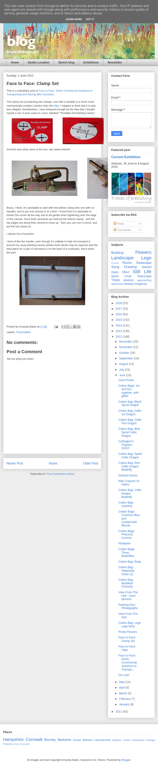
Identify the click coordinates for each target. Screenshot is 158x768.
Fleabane (124, 543)
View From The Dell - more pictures (128, 596)
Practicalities (23, 332)
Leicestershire (102, 740)
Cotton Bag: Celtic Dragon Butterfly (130, 493)
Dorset (77, 740)
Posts (119, 223)
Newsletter (115, 62)
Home (15, 62)
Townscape (144, 276)
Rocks (127, 263)
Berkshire (64, 740)
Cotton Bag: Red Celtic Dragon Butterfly (129, 466)
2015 (119, 319)
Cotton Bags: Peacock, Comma (126, 534)
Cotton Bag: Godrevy (126, 504)
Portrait (115, 263)
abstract (129, 280)
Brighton (116, 740)
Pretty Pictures (127, 631)
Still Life (142, 271)
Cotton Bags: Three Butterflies (126, 552)
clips (56, 105)
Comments (122, 230)
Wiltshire (87, 740)
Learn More (73, 19)
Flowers (143, 252)
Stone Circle (121, 276)
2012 (119, 336)
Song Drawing (124, 267)
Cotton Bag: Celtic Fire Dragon (130, 421)
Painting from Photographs (128, 606)
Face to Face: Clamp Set (127, 639)
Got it (90, 19)
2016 (119, 314)
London (127, 740)
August (124, 364)
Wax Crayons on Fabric (129, 482)
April (122, 687)
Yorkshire (8, 744)
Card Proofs (126, 380)
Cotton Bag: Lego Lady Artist (129, 624)
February (125, 698)
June (122, 375)
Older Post (90, 463)
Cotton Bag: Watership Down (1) (126, 571)
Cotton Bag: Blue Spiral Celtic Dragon (129, 432)
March (123, 693)
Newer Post (15, 463)
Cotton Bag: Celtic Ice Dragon (130, 412)
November (126, 347)
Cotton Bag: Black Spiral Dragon (129, 403)
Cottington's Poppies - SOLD (126, 445)
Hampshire (13, 739)
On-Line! (123, 675)
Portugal (150, 740)
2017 (119, 308)
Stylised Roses (127, 475)
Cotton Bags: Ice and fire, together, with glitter (129, 391)
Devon (17, 744)
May (122, 682)
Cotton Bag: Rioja (129, 561)
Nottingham (138, 740)
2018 (119, 303)
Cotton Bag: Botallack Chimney (126, 583)
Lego (146, 257)
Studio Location (38, 62)
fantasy (129, 283)
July (122, 369)
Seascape (143, 263)
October (124, 352)
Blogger (126, 759)
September (126, 358)
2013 (119, 331)
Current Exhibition (126, 157)
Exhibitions (91, 62)
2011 (119, 711)
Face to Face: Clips (127, 648)
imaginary (141, 283)
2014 (119, 325)
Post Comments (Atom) (60, 473)
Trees (115, 280)
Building (117, 253)
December (126, 341)
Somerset (24, 744)
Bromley (50, 740)
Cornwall (34, 739)
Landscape (122, 257)
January (124, 704)
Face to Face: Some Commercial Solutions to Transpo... (127, 662)
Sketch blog (66, 62)
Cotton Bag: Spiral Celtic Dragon (130, 455)
